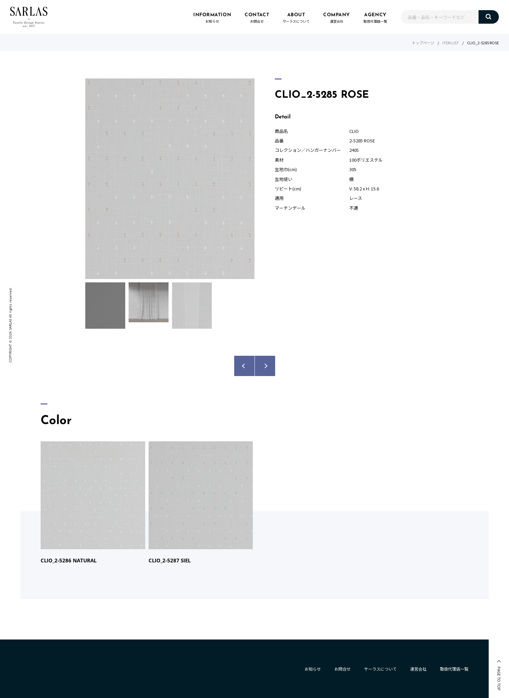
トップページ (423, 43)
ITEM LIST (450, 43)
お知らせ (313, 669)
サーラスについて (380, 669)
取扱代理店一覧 (454, 669)
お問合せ (342, 669)
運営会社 (418, 669)
